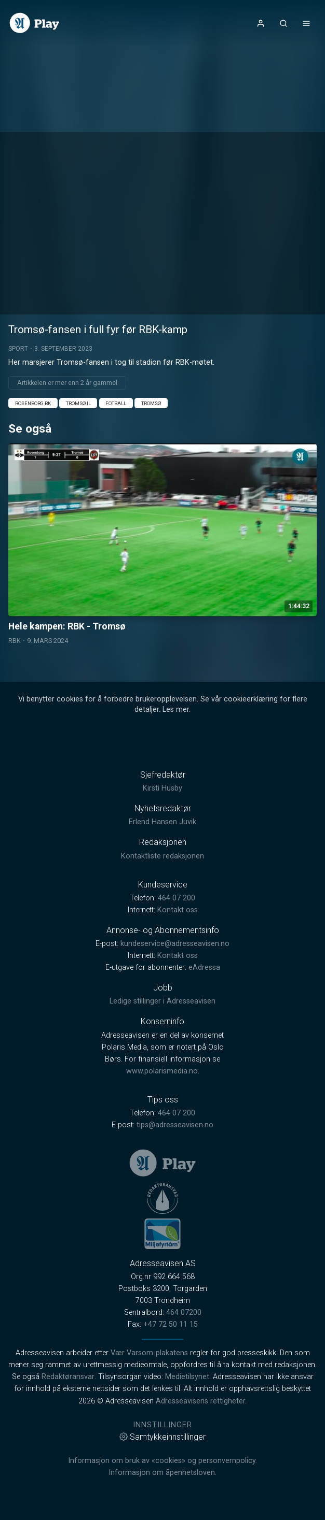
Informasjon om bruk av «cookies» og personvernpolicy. (162, 1460)
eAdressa (204, 967)
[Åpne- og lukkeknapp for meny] (306, 23)
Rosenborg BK (33, 403)
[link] (34, 23)
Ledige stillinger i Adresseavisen (162, 1001)
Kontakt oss (177, 910)
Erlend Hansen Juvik (162, 822)
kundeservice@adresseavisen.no (174, 943)
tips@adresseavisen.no (175, 1125)
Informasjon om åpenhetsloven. (162, 1472)
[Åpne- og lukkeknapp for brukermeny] (260, 23)
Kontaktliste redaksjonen (162, 856)
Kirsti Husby (162, 788)
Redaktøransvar (68, 1376)
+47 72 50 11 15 (170, 1324)
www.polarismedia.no (162, 1071)
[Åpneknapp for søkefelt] (283, 23)
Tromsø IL (78, 403)
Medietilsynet (187, 1376)
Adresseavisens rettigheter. (201, 1401)
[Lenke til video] (162, 544)
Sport (18, 348)
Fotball (115, 403)
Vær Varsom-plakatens (149, 1353)
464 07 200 (176, 898)
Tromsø (151, 403)
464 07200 (183, 1312)
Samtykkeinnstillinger (162, 1437)
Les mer (175, 709)
